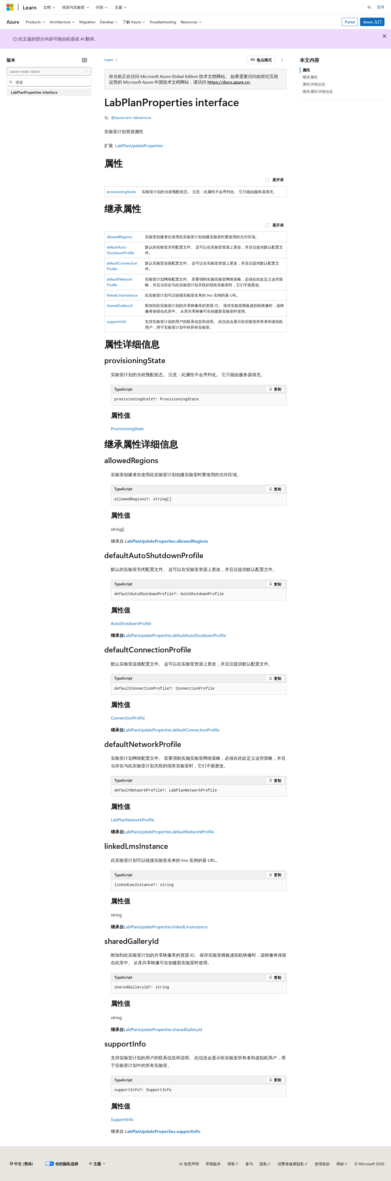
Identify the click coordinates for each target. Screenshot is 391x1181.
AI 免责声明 (189, 1163)
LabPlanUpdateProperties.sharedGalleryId (163, 1029)
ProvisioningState (127, 428)
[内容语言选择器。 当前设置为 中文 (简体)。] (21, 1164)
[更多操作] (282, 60)
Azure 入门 (372, 21)
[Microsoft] (10, 7)
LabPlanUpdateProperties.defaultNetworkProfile (169, 831)
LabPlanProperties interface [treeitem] (34, 92)
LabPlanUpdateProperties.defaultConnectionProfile (171, 730)
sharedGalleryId (120, 305)
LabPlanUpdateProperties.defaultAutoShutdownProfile (175, 635)
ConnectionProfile (128, 718)
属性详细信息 (313, 84)
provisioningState (121, 191)
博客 (231, 1163)
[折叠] (84, 60)
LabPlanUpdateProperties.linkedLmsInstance (165, 926)
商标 (340, 1163)
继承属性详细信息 (317, 91)
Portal (350, 21)
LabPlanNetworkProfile (132, 819)
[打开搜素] (369, 7)
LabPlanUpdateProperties (139, 145)
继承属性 (310, 77)
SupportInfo (122, 1119)
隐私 (263, 1163)
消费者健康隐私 (291, 1163)
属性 (306, 70)
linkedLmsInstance (122, 295)
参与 (249, 1163)
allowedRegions (119, 236)
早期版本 (213, 1163)
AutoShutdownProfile (131, 623)
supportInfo (116, 321)
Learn (108, 59)
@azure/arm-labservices (131, 117)
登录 (380, 7)
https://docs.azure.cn (228, 82)
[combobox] (49, 71)
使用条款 (322, 1163)
